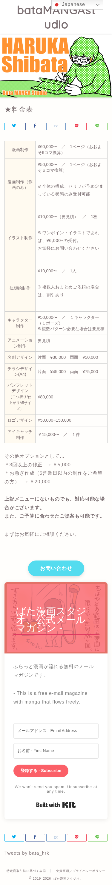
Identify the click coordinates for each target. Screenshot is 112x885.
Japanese (69, 4)
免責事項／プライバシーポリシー (80, 870)
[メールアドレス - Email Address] (56, 731)
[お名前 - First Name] (56, 751)
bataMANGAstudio (56, 17)
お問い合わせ (56, 568)
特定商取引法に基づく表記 (26, 870)
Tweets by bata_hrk (26, 852)
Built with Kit (56, 804)
